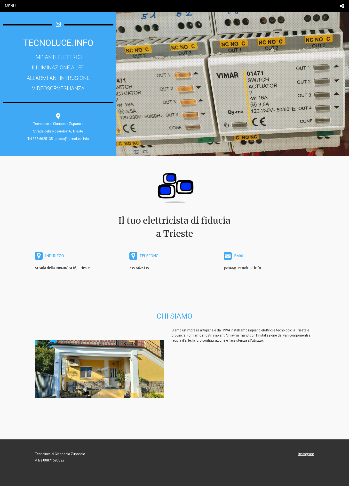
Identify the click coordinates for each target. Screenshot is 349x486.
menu (10, 5)
